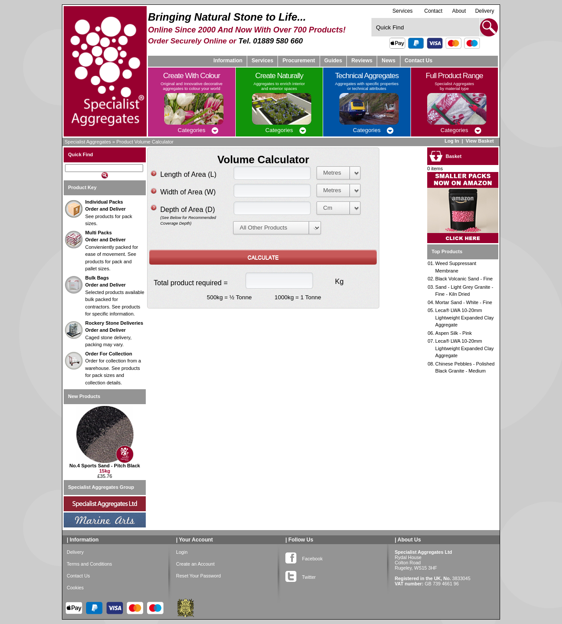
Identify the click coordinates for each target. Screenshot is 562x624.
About (459, 11)
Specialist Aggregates (88, 141)
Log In (451, 140)
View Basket (480, 140)
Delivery (484, 11)
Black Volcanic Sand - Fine (464, 278)
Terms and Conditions (89, 564)
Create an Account (195, 564)
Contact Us (418, 60)
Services (403, 11)
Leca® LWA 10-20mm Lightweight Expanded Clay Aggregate (464, 317)
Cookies (75, 587)
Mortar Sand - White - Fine (463, 302)
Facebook (304, 556)
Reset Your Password (198, 575)
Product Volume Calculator (144, 141)
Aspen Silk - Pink (453, 333)
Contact (433, 11)
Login (181, 552)
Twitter (300, 575)
